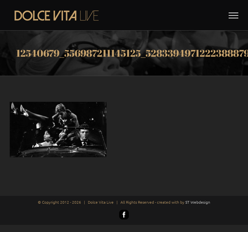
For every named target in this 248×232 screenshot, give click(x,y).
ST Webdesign (197, 202)
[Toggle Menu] (234, 15)
